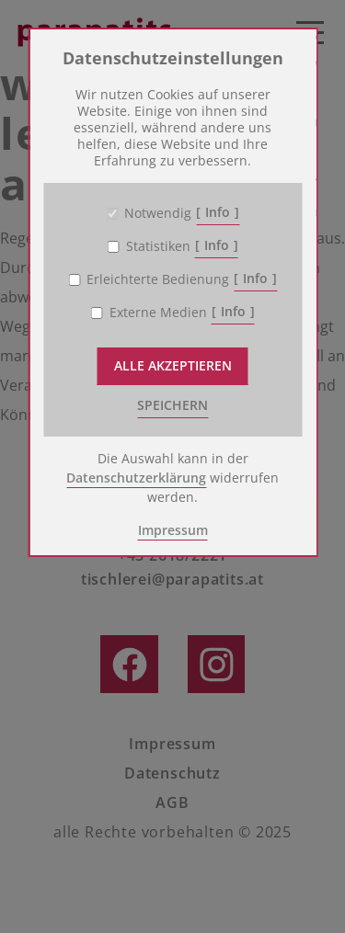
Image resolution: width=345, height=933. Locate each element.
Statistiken (158, 246)
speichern (172, 405)
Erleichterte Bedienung (157, 279)
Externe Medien (158, 312)
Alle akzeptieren (173, 365)
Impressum (173, 530)
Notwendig (157, 213)
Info (217, 212)
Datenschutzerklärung (136, 477)
